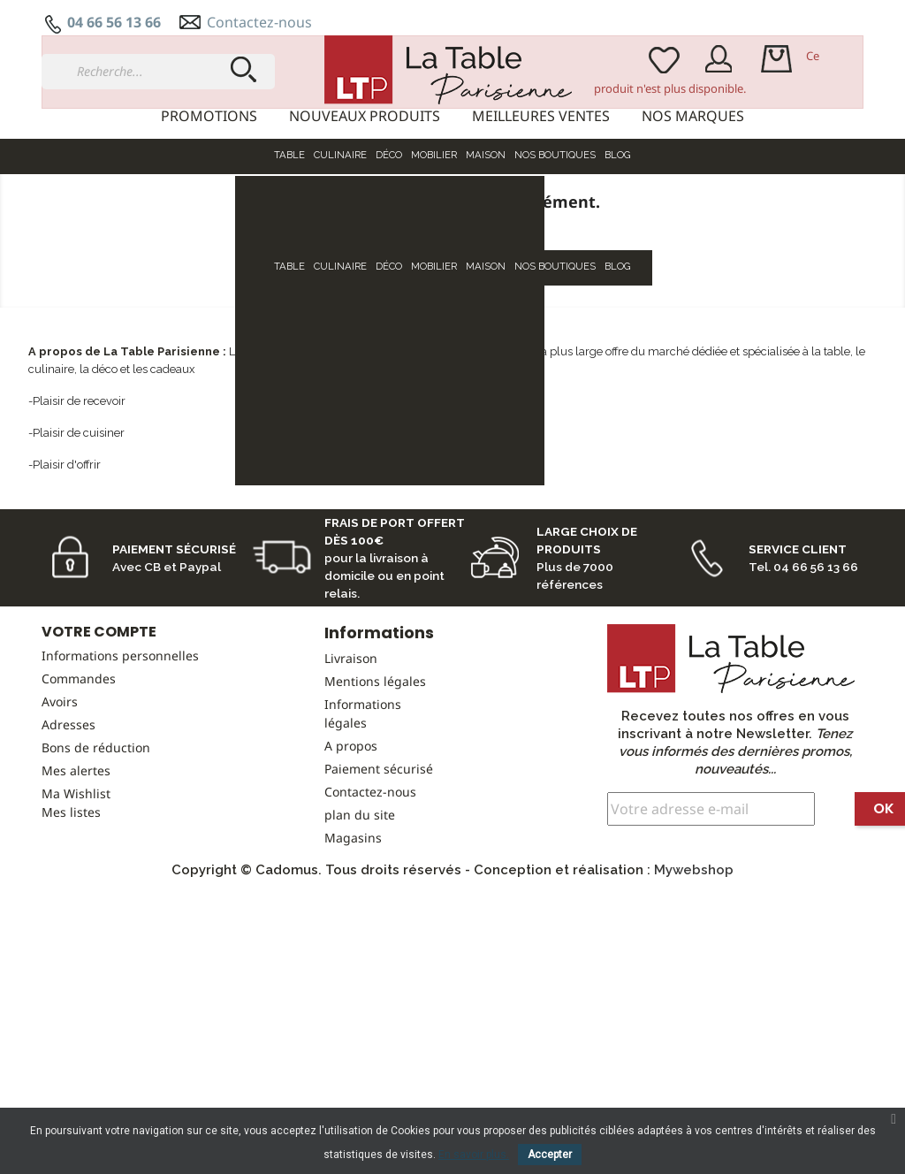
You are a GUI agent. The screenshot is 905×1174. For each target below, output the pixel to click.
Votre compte (99, 722)
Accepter (550, 1154)
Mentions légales (375, 771)
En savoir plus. (473, 1154)
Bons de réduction (96, 837)
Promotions (209, 116)
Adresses (68, 814)
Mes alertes (76, 860)
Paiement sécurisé (378, 858)
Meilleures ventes (541, 116)
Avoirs (60, 791)
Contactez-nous (259, 22)
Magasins (353, 927)
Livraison (350, 748)
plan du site (359, 904)
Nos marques (693, 116)
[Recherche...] (158, 71)
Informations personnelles (120, 745)
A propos (350, 835)
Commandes (79, 768)
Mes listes (71, 902)
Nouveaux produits (364, 116)
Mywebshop (694, 960)
